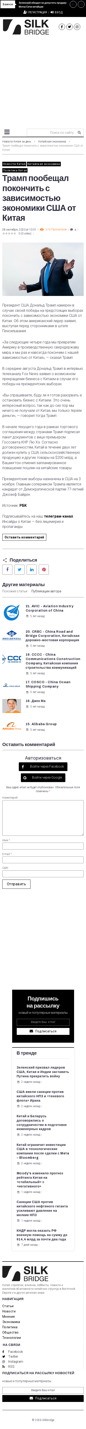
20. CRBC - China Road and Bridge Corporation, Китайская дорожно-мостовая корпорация (53, 636)
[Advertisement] (43, 80)
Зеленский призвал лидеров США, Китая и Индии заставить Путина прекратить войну (43, 1072)
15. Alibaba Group (41, 724)
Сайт (5, 867)
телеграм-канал (58, 516)
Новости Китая (14, 164)
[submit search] (79, 132)
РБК (23, 505)
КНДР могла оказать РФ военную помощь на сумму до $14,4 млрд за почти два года (42, 1235)
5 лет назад (35, 616)
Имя (6, 840)
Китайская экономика (52, 141)
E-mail (7, 854)
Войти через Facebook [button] (46, 766)
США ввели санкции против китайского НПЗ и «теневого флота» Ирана (40, 1096)
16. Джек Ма (36, 701)
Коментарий (10, 797)
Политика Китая (15, 170)
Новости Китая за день (16, 141)
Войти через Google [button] (46, 777)
